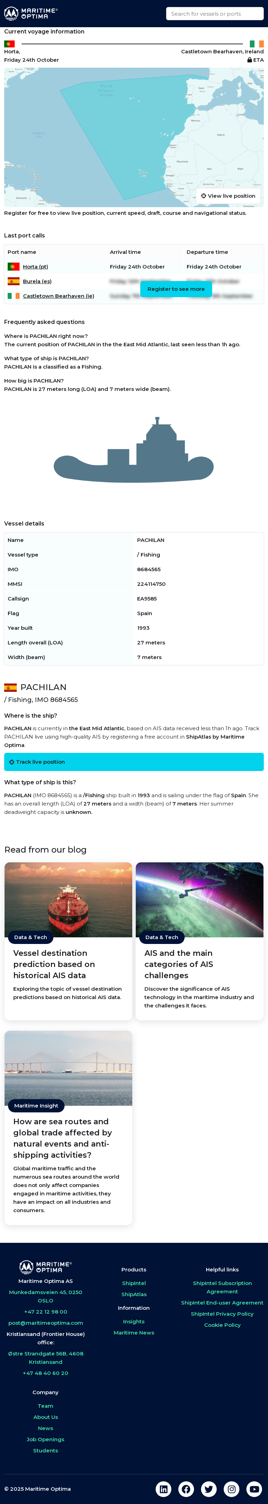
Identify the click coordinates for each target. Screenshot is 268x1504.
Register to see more (176, 289)
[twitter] (209, 1489)
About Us (46, 1417)
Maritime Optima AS (45, 1281)
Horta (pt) (35, 266)
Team (45, 1406)
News (45, 1428)
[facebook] (186, 1489)
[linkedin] (163, 1489)
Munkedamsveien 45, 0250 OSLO (45, 1296)
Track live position (37, 761)
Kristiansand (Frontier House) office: (46, 1338)
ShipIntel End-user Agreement (222, 1302)
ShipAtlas (134, 1294)
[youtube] (254, 1489)
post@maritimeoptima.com (45, 1323)
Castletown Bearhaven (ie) (58, 296)
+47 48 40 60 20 (45, 1373)
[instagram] (231, 1489)
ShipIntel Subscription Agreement (222, 1287)
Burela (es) (37, 281)
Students (45, 1450)
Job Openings (45, 1439)
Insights (133, 1321)
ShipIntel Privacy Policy (222, 1313)
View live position (228, 195)
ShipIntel (134, 1283)
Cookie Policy (222, 1325)
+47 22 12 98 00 (45, 1311)
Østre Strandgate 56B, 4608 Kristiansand (45, 1357)
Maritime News (134, 1332)
